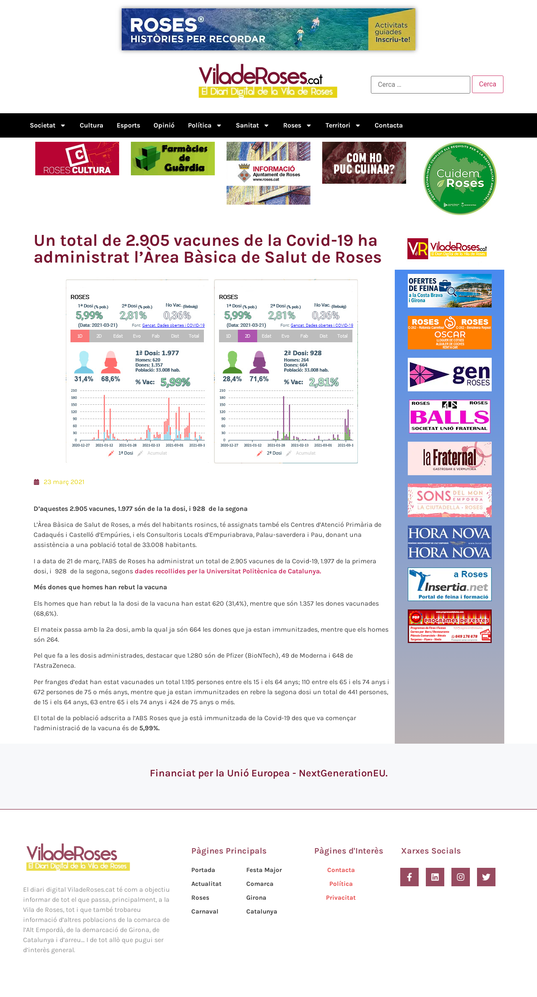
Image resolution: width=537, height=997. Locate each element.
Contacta (389, 125)
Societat (48, 125)
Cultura (91, 125)
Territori (343, 125)
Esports (128, 125)
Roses (297, 125)
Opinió (164, 125)
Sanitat (253, 125)
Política (205, 125)
